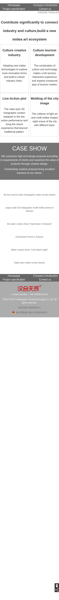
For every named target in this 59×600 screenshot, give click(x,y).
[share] (57, 590)
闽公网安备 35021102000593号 (31, 312)
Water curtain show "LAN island (29, 249)
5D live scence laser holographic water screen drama (29, 194)
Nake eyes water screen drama (29, 262)
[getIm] (57, 585)
